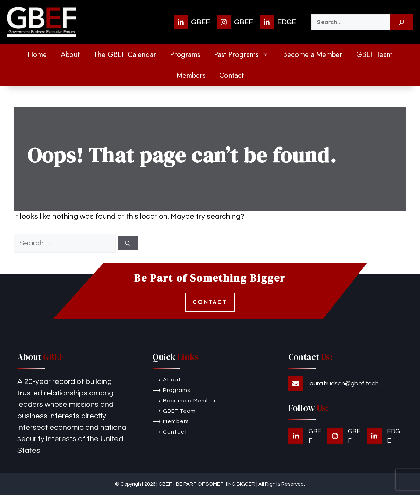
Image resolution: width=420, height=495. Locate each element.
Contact (231, 75)
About (70, 54)
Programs (185, 54)
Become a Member (312, 54)
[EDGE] (278, 22)
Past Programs (245, 54)
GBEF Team (374, 54)
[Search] (401, 22)
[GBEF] (192, 22)
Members (191, 75)
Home (37, 54)
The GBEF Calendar (125, 54)
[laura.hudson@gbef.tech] (333, 383)
